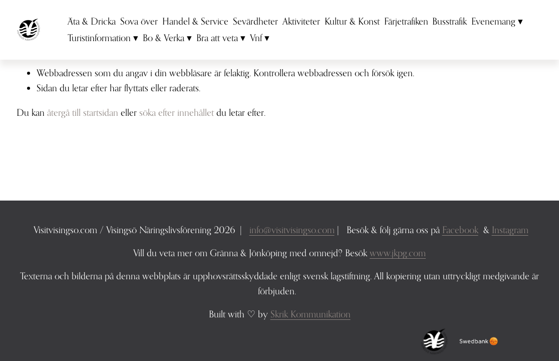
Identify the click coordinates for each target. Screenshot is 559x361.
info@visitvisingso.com (292, 229)
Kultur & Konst (352, 21)
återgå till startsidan (82, 112)
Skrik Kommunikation (310, 313)
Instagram (510, 229)
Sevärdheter (255, 21)
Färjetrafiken (406, 21)
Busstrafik (449, 21)
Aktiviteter (301, 21)
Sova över (139, 21)
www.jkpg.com (398, 252)
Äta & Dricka (92, 21)
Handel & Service (195, 21)
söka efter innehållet (176, 112)
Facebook (460, 229)
